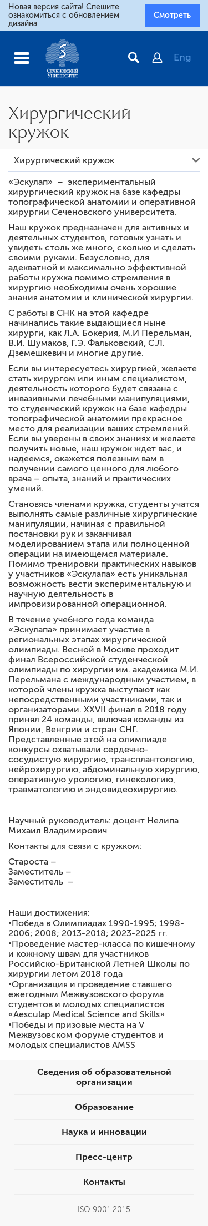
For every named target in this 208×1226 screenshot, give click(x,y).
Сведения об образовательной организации (104, 1077)
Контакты (104, 1182)
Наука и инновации (104, 1132)
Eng (182, 57)
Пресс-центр (104, 1157)
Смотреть (172, 15)
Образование (104, 1107)
